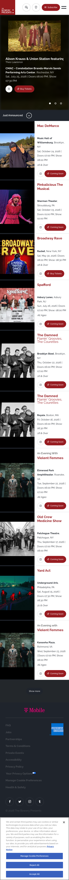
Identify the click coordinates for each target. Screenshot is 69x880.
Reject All (34, 866)
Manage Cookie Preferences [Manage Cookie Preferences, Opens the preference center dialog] (34, 857)
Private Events (15, 814)
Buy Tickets (25, 89)
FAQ (8, 787)
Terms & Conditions (18, 808)
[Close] (63, 823)
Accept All (34, 875)
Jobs (8, 794)
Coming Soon (49, 180)
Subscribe (52, 7)
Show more (34, 753)
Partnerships (14, 801)
